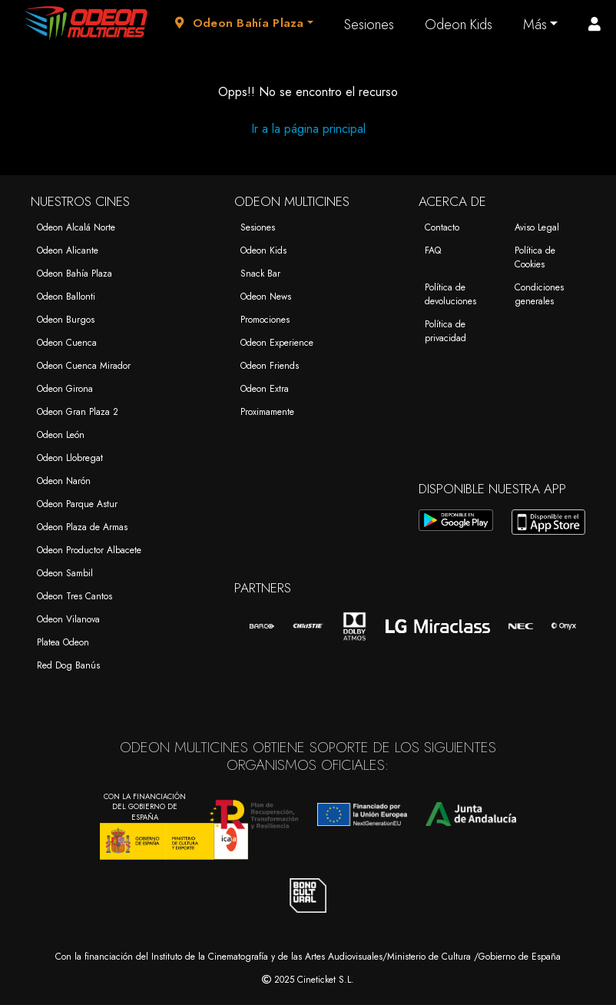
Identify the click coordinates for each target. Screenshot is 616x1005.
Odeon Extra (264, 389)
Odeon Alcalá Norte (76, 227)
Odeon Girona (65, 389)
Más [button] (535, 25)
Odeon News (265, 296)
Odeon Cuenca (67, 343)
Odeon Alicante (67, 250)
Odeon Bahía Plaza (74, 273)
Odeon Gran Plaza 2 (77, 412)
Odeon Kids (458, 25)
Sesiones (369, 25)
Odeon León (60, 435)
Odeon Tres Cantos (74, 596)
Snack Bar (260, 273)
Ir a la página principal (308, 129)
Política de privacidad (445, 331)
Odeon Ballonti (66, 296)
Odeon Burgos (65, 320)
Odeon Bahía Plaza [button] (239, 23)
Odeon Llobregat (70, 458)
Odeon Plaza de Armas (82, 527)
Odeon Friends (269, 366)
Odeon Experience (276, 343)
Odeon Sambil (65, 573)
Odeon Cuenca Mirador (84, 366)
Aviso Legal (537, 227)
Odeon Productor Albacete (89, 550)
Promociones (265, 320)
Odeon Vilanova (68, 619)
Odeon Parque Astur (77, 504)
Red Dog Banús (68, 665)
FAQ (433, 250)
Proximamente (267, 412)
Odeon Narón (64, 481)
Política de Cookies (535, 257)
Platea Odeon (63, 642)
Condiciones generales (539, 294)
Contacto (442, 227)
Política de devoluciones (450, 294)
